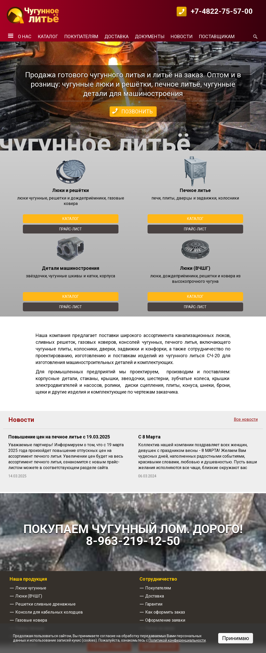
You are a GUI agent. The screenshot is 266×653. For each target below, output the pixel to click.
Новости (181, 36)
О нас (24, 36)
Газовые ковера (31, 620)
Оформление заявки (165, 620)
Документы (149, 36)
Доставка (116, 36)
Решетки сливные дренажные (45, 604)
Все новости (246, 419)
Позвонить (137, 111)
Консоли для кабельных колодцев (49, 612)
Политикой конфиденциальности (177, 640)
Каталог (48, 36)
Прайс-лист (70, 229)
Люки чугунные (30, 588)
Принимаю (235, 638)
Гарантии (153, 604)
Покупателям (81, 36)
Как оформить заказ (165, 612)
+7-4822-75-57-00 (222, 11)
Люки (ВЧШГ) (28, 596)
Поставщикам (217, 36)
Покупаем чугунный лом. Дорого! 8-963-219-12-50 (133, 535)
